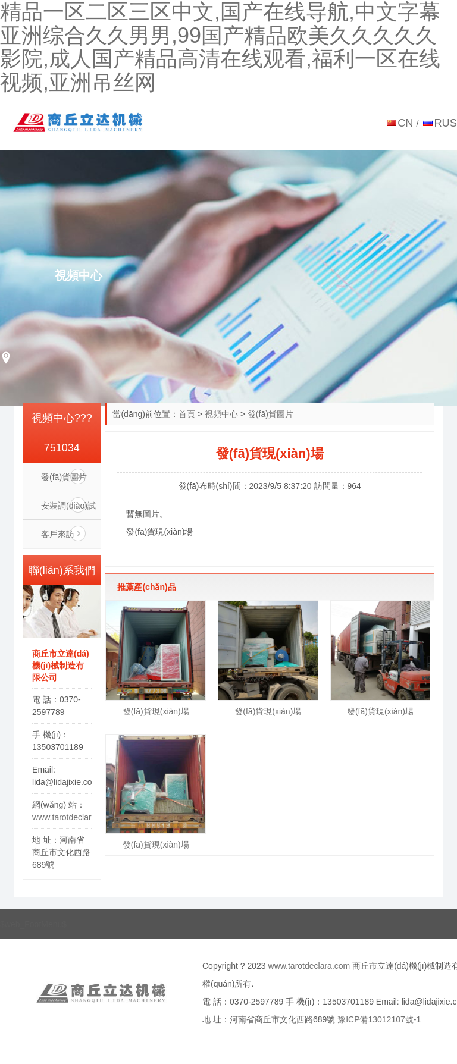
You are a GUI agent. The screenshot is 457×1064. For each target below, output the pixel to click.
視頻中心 (221, 414)
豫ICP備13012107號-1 (379, 1019)
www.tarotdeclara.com (73, 817)
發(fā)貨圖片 (270, 414)
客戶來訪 (57, 534)
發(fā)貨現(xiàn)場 (156, 711)
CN (405, 123)
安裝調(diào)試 (68, 505)
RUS (445, 123)
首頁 (187, 414)
